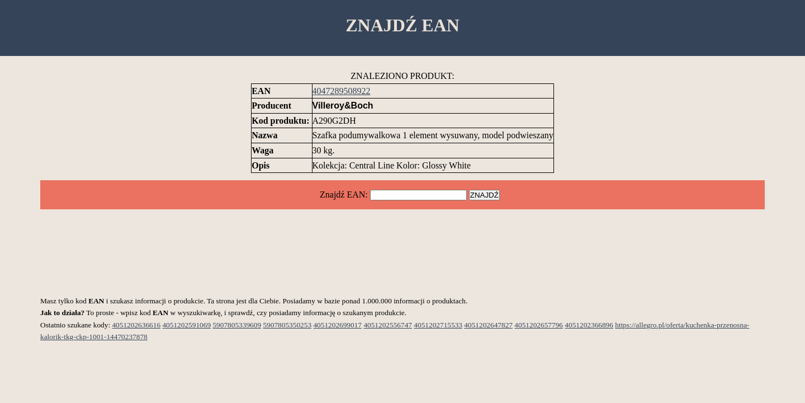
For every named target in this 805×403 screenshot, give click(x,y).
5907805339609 (236, 325)
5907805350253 (287, 325)
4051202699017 (337, 325)
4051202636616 (136, 325)
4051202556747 (387, 325)
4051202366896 (589, 325)
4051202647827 (488, 325)
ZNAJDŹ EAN (402, 25)
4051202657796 (538, 325)
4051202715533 (438, 325)
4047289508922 (341, 91)
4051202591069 (186, 325)
